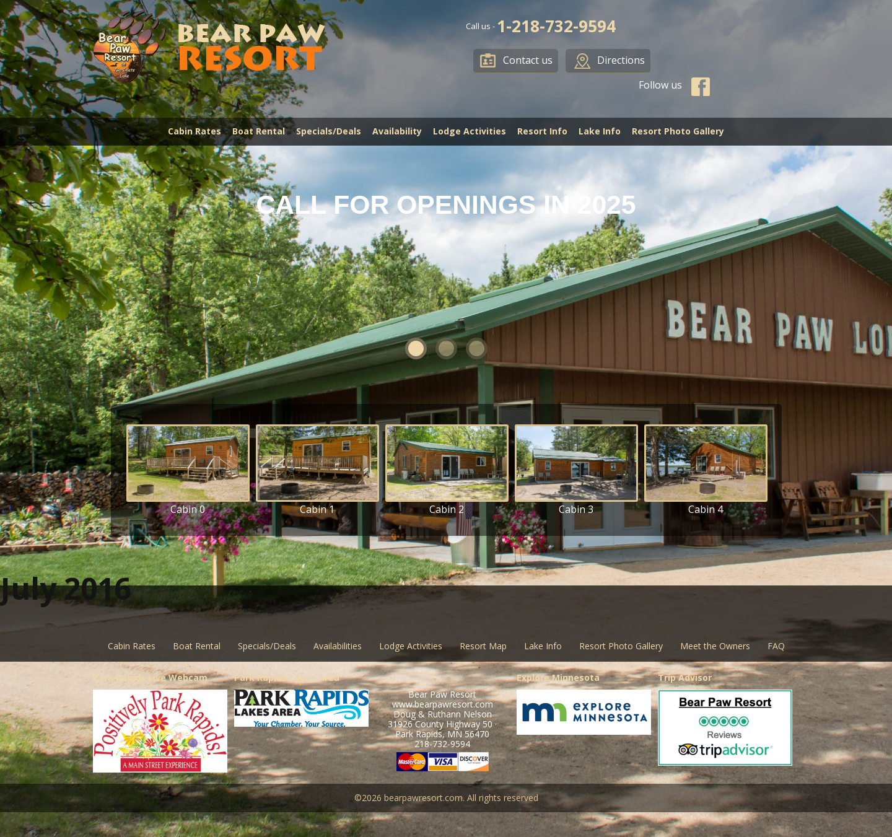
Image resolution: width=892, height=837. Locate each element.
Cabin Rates (194, 131)
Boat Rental (258, 131)
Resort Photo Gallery (678, 131)
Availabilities (337, 646)
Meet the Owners (715, 646)
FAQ (776, 646)
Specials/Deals (328, 131)
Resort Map (483, 646)
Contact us (528, 60)
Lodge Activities (469, 131)
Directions (621, 60)
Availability (397, 131)
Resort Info (542, 131)
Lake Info (600, 131)
